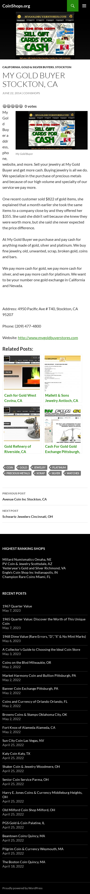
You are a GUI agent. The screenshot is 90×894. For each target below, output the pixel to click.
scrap (40, 473)
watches (73, 473)
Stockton (63, 67)
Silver (56, 473)
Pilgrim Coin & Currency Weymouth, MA (33, 849)
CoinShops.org (16, 5)
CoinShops (31, 93)
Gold (23, 467)
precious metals (18, 473)
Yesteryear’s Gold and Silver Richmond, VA (34, 568)
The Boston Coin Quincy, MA (23, 862)
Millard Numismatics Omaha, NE (26, 559)
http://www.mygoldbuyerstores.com (48, 337)
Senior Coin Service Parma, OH (25, 779)
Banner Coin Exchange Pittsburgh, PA (30, 688)
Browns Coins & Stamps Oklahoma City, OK (34, 714)
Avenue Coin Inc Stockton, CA (45, 496)
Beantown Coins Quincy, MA (23, 836)
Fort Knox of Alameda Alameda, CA (28, 727)
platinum (59, 467)
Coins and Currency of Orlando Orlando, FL (34, 701)
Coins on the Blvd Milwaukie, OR (26, 662)
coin (9, 467)
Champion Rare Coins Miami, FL (26, 577)
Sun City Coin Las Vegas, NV (23, 740)
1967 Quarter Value (17, 606)
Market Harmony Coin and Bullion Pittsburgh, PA (39, 675)
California (11, 67)
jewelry (40, 467)
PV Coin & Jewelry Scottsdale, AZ (27, 564)
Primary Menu (84, 6)
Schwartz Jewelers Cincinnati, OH (45, 513)
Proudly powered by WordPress (22, 888)
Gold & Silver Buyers (37, 67)
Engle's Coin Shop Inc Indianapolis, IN (30, 572)
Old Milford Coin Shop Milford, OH (28, 810)
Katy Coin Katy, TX (16, 753)
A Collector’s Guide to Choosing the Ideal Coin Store (41, 649)
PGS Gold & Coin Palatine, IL (23, 823)
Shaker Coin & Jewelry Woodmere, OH (31, 766)
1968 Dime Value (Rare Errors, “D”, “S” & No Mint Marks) (44, 636)
